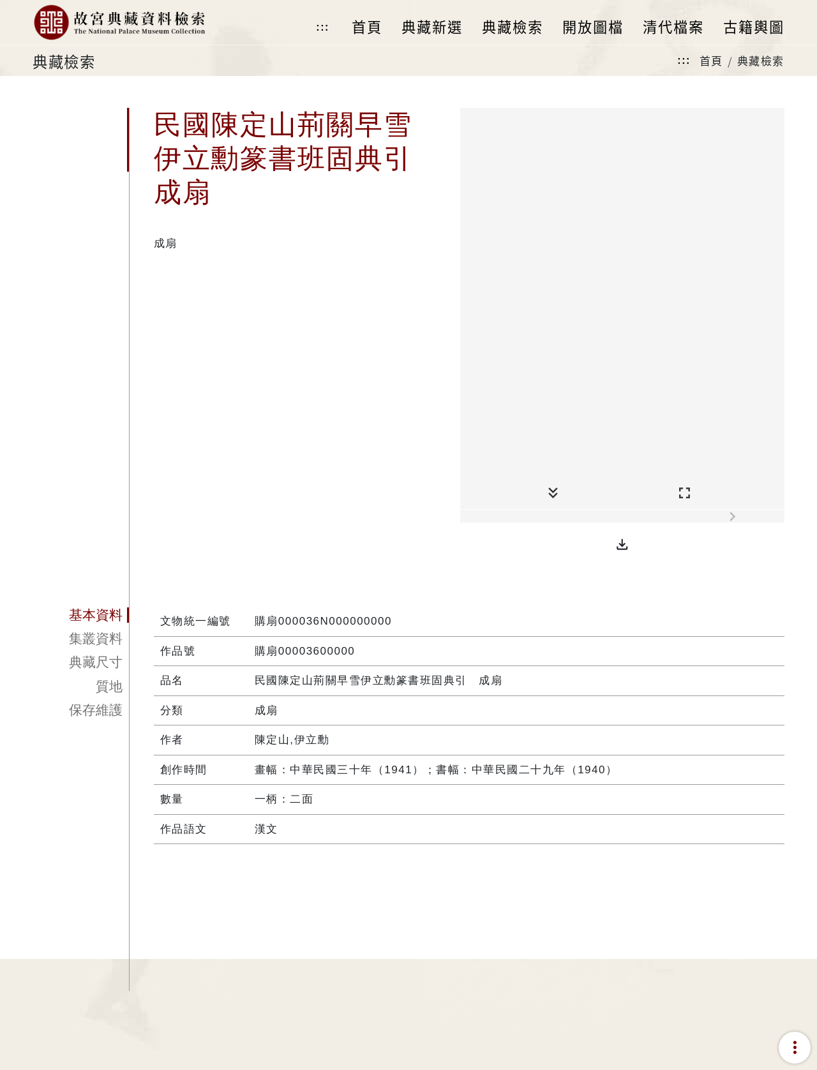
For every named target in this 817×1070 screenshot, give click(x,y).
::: (322, 27)
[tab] (81, 615)
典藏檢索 (760, 60)
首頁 (711, 60)
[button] (622, 545)
